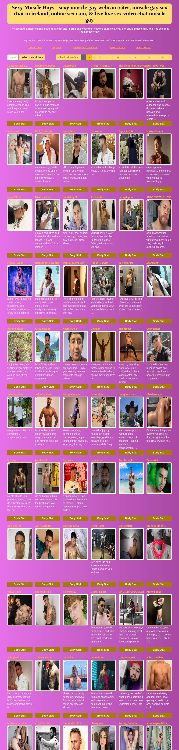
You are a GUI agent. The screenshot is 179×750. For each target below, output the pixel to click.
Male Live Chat (117, 47)
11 (148, 57)
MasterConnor (154, 119)
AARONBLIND (43, 439)
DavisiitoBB (14, 439)
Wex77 (94, 653)
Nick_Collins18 (44, 119)
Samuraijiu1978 (72, 599)
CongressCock (127, 332)
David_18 (12, 653)
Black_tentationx (45, 653)
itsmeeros (96, 119)
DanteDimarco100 (73, 226)
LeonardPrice (43, 493)
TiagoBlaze (125, 279)
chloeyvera (97, 599)
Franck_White (15, 226)
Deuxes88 (152, 386)
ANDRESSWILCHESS (158, 172)
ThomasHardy (43, 546)
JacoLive (68, 546)
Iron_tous (13, 386)
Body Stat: (20, 111)
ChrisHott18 (126, 439)
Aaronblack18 (15, 279)
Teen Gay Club (143, 47)
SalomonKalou (43, 332)
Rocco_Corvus (99, 226)
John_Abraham (155, 546)
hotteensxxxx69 (16, 599)
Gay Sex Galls (35, 47)
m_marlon (96, 386)
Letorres (68, 386)
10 (141, 57)
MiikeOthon (14, 172)
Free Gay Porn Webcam (85, 47)
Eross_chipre (98, 493)
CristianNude (42, 279)
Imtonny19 (13, 119)
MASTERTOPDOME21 (131, 493)
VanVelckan (14, 493)
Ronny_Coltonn (128, 599)
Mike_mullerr (42, 172)
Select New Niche (32, 57)
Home (13, 57)
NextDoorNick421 (17, 65)
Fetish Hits (117, 745)
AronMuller (97, 172)
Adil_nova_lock (155, 65)
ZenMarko (124, 653)
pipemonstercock (45, 65)
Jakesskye (97, 332)
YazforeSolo (70, 279)
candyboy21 (70, 172)
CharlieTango (154, 332)
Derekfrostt (97, 439)
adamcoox (152, 226)
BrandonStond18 (156, 439)
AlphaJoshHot (127, 119)
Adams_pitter (15, 332)
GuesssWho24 (127, 546)
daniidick (151, 653)
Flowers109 (69, 493)
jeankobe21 (41, 386)
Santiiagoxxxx (71, 439)
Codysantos (153, 279)
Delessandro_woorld (47, 226)
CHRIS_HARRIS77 (101, 65)
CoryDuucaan (43, 599)
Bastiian (95, 279)
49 (162, 57)
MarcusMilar (70, 653)
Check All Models (68, 57)
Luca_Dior (69, 119)
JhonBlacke (14, 546)
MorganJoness (71, 332)
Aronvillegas (153, 493)
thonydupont (126, 172)
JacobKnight (126, 386)
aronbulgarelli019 (156, 599)
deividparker (126, 226)
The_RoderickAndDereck (133, 65)
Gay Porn (57, 47)
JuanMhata (69, 65)
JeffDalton (97, 546)
